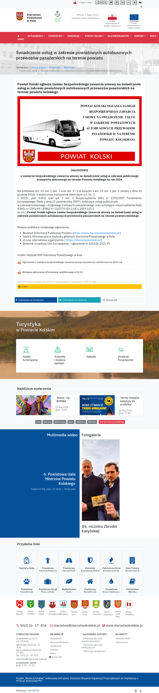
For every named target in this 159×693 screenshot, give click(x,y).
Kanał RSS (55, 657)
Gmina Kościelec (97, 612)
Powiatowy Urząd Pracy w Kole (48, 590)
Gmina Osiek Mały (118, 614)
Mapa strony (121, 642)
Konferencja (60, 422)
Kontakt (139, 36)
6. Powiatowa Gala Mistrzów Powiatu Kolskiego (59, 479)
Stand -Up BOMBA (63, 399)
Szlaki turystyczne (30, 358)
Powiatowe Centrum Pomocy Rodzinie (48, 571)
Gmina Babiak (19, 612)
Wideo (52, 653)
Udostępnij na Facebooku (31, 300)
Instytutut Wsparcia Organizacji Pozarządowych (94, 678)
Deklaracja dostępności (93, 651)
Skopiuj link (111, 300)
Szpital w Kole (26, 568)
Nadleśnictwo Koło (69, 590)
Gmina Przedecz (129, 613)
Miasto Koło (74, 613)
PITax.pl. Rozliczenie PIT (29, 681)
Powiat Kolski (93, 36)
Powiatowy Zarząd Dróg (68, 569)
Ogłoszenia (69, 67)
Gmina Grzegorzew (54, 612)
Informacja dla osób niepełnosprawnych (92, 639)
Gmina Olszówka (108, 613)
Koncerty (47, 422)
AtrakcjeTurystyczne (125, 358)
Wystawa (92, 422)
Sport (71, 422)
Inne (38, 422)
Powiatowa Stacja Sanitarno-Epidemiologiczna (111, 592)
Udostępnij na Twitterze (74, 300)
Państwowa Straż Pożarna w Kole (111, 569)
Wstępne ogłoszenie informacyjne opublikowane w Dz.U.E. (53, 272)
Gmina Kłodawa (64, 612)
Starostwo (55, 36)
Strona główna (39, 67)
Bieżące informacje (58, 642)
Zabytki (91, 356)
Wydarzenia (55, 646)
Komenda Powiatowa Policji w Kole (90, 571)
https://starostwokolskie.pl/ (83, 240)
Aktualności (35, 36)
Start (20, 38)
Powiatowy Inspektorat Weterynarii (26, 592)
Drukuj (24, 286)
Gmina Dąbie (41, 612)
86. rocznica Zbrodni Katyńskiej (99, 528)
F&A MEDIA (33, 690)
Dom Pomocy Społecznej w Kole (132, 571)
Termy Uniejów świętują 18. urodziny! (129, 401)
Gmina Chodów (31, 612)
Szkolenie (81, 422)
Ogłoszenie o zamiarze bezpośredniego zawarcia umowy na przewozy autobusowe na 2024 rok (72, 262)
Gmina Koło (85, 613)
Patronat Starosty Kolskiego (112, 422)
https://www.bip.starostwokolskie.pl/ (96, 233)
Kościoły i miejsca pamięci (59, 360)
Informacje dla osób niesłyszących (92, 646)
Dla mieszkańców (118, 36)
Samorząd (74, 36)
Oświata (53, 649)
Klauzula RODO (122, 638)
